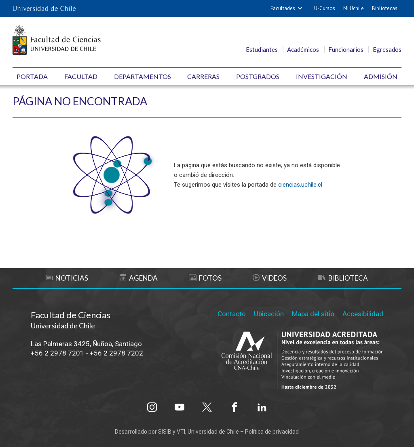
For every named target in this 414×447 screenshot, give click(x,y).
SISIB (164, 431)
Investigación (321, 76)
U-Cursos (324, 8)
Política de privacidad (272, 431)
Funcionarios (345, 49)
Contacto (232, 314)
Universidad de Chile (213, 431)
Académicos (303, 49)
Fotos (205, 278)
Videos (270, 278)
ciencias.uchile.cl (300, 184)
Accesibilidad (362, 314)
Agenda (139, 278)
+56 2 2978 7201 (57, 353)
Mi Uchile (353, 8)
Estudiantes (262, 49)
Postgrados (257, 76)
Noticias (67, 278)
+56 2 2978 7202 (116, 353)
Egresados (387, 49)
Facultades (282, 8)
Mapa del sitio (313, 314)
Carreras (203, 76)
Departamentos (142, 76)
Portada (32, 76)
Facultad (80, 76)
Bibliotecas (384, 8)
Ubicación (269, 314)
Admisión (380, 76)
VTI (181, 431)
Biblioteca (343, 278)
